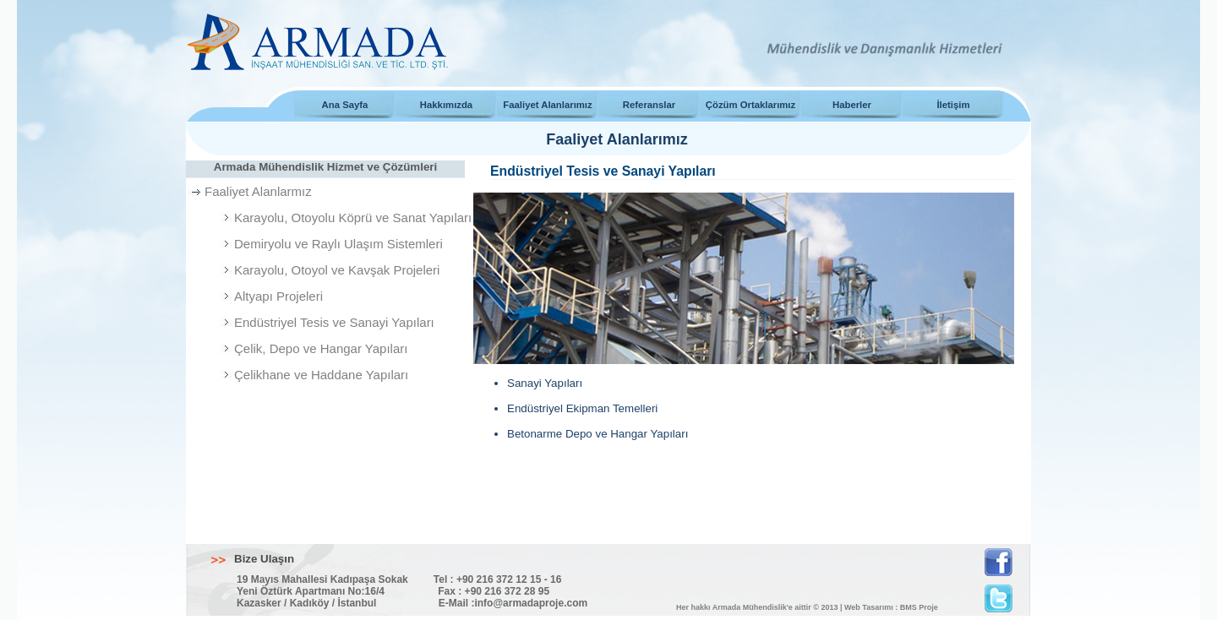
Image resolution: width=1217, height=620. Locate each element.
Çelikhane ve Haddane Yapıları (321, 374)
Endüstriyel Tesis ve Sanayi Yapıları (334, 322)
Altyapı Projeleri (278, 296)
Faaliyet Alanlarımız (547, 105)
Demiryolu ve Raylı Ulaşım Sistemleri (338, 244)
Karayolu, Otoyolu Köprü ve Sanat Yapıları (353, 217)
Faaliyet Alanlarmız (258, 191)
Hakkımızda (446, 105)
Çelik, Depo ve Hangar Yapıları (320, 348)
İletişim (952, 105)
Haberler (851, 105)
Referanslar (649, 105)
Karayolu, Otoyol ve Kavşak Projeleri (336, 270)
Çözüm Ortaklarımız (750, 105)
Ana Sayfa (345, 105)
